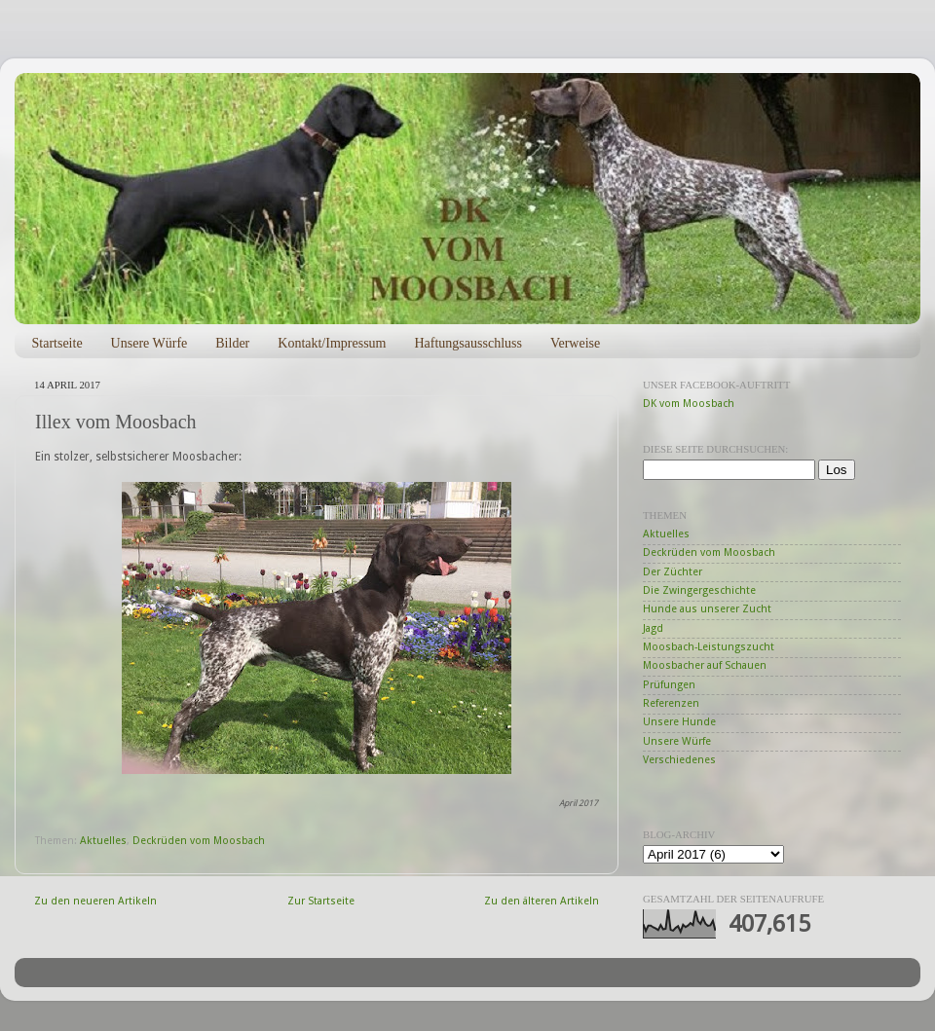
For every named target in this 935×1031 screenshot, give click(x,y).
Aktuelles (103, 840)
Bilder (232, 343)
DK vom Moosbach (688, 403)
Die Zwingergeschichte (699, 590)
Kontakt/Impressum (332, 343)
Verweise (575, 343)
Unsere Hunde (679, 722)
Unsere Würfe (149, 343)
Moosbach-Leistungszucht (708, 647)
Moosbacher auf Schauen (705, 665)
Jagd (653, 628)
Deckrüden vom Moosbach (198, 840)
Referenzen (671, 703)
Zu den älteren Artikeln (541, 901)
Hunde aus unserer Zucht (707, 609)
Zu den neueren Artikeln (95, 901)
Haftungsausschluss (467, 343)
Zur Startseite (321, 901)
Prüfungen (669, 685)
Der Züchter (672, 572)
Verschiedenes (679, 760)
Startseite (57, 343)
